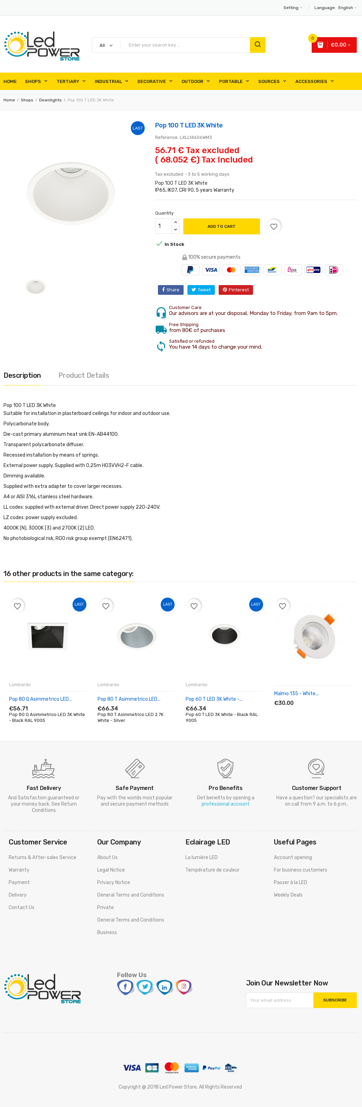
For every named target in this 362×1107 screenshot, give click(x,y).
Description (22, 375)
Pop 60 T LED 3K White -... (214, 699)
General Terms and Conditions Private (130, 901)
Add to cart (222, 226)
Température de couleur (212, 870)
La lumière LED (201, 857)
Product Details (83, 375)
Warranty (19, 870)
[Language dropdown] (347, 8)
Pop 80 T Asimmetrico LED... (129, 699)
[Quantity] (163, 226)
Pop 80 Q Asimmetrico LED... (40, 699)
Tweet (204, 289)
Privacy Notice (113, 882)
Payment (19, 882)
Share (173, 289)
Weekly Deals (288, 895)
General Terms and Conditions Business (130, 926)
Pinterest (239, 289)
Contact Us (21, 907)
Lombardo (20, 684)
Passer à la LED (290, 882)
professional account (226, 804)
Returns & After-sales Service (42, 857)
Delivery (18, 895)
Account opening (293, 857)
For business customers (300, 870)
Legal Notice (111, 870)
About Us (107, 857)
